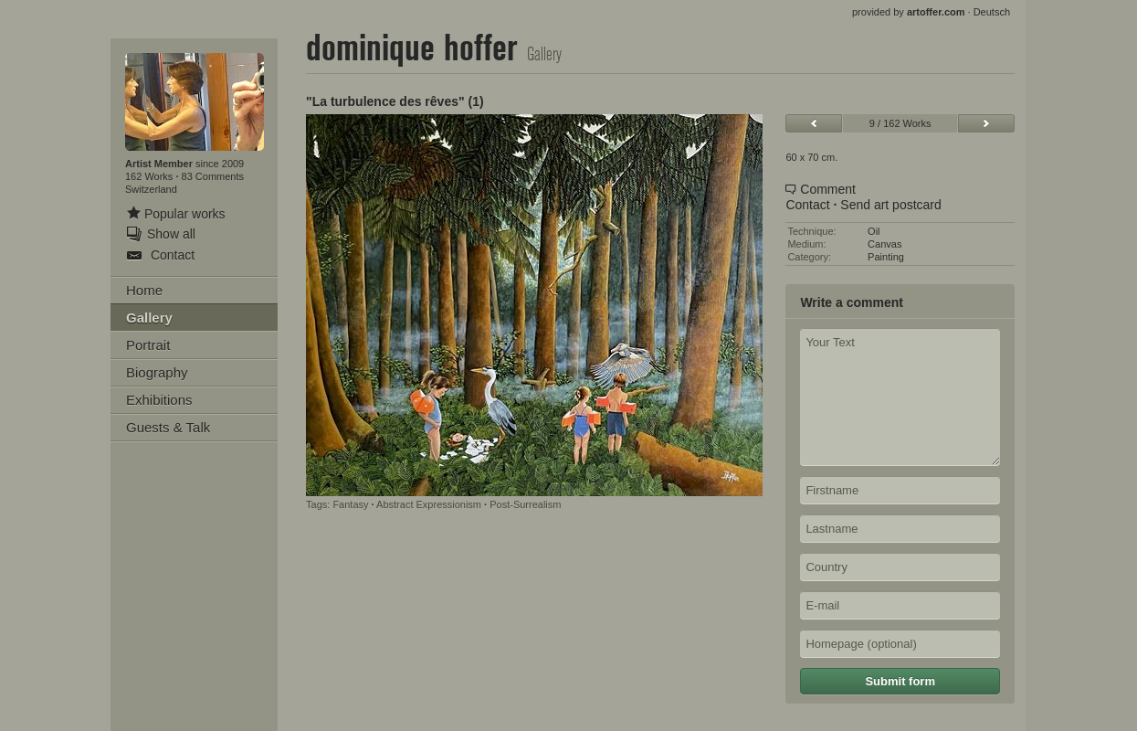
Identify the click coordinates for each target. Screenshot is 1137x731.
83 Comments (213, 176)
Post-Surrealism (525, 504)
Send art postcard (891, 204)
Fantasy (350, 504)
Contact (807, 204)
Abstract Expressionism (428, 504)
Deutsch (992, 11)
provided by (908, 11)
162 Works (150, 176)
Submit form (900, 681)
